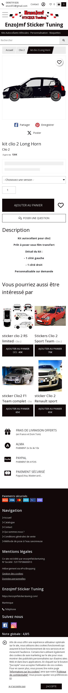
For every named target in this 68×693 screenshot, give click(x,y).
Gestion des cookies (12, 573)
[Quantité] (9, 190)
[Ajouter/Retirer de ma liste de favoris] (60, 205)
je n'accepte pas (17, 686)
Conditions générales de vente (19, 536)
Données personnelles (13, 578)
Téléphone (9, 609)
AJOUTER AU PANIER (28, 205)
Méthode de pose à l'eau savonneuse (22, 541)
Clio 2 (22, 50)
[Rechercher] (63, 40)
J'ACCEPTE (51, 686)
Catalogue (8, 522)
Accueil (9, 50)
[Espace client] (43, 4)
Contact (35, 4)
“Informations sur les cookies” (24, 671)
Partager (22, 125)
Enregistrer (44, 125)
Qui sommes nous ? (13, 531)
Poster (34, 133)
